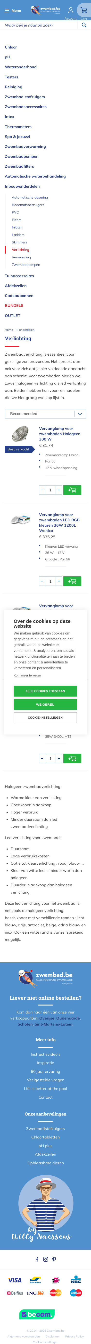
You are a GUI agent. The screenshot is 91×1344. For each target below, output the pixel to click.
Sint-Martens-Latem (53, 1024)
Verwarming (21, 257)
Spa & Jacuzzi (17, 136)
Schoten (25, 1024)
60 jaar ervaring (45, 1071)
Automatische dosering (30, 197)
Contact (46, 1097)
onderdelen (26, 329)
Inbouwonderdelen (22, 186)
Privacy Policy (74, 1336)
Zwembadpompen (22, 156)
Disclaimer (52, 1336)
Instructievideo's (45, 1054)
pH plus (45, 1145)
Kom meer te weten (27, 675)
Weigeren (45, 704)
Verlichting (20, 250)
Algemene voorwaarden (23, 1336)
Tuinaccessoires (19, 275)
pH (7, 57)
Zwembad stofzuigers (25, 96)
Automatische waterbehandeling (35, 176)
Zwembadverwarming (25, 146)
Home (9, 329)
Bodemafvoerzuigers (28, 205)
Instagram (45, 1259)
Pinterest (54, 1259)
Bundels (14, 305)
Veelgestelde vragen (45, 1079)
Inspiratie (45, 1062)
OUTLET (12, 315)
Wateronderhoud (21, 66)
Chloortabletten (45, 1137)
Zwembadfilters (19, 166)
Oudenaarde (68, 1018)
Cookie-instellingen (45, 717)
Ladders (18, 235)
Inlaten (17, 227)
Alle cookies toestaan (45, 691)
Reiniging (13, 86)
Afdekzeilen (16, 285)
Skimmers (19, 242)
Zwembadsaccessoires (26, 106)
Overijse (46, 1018)
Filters (16, 220)
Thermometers (18, 126)
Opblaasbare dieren (45, 1162)
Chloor (11, 47)
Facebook (37, 1259)
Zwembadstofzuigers (45, 1128)
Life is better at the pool (45, 1088)
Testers (11, 77)
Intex (9, 116)
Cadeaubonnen (19, 295)
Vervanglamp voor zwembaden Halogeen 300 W (60, 433)
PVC (15, 212)
